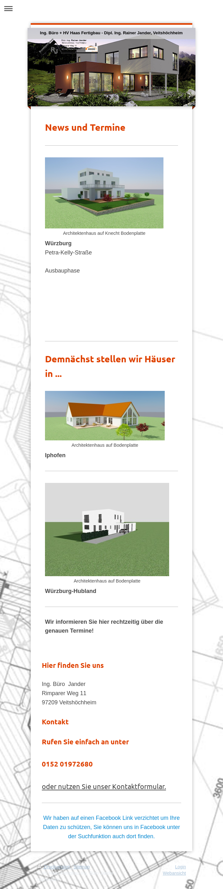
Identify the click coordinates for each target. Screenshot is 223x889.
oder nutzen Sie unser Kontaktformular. (104, 786)
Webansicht (174, 873)
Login (180, 866)
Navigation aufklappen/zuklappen (111, 8)
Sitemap (81, 866)
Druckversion (54, 866)
